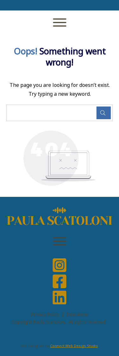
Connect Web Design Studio (74, 345)
